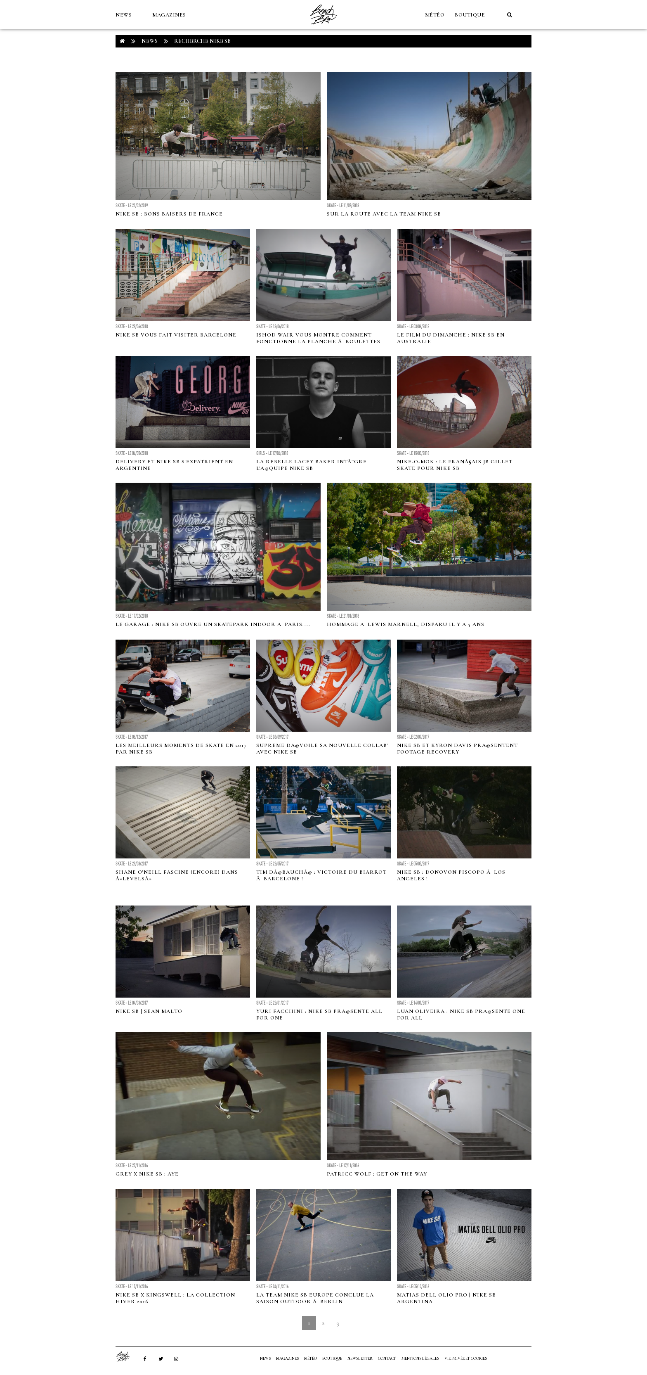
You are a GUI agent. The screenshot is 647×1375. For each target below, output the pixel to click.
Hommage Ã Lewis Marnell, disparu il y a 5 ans (405, 624)
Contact (387, 1358)
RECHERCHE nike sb (202, 41)
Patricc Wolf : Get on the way (377, 1174)
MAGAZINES (169, 15)
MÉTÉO (435, 15)
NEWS (124, 15)
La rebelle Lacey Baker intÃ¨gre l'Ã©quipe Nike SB (311, 465)
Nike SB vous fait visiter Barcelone (176, 335)
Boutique (470, 15)
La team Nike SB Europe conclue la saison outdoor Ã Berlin (315, 1298)
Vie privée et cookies (465, 1358)
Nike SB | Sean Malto (149, 1011)
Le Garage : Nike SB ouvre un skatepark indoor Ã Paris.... (213, 624)
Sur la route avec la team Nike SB (384, 214)
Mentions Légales (420, 1358)
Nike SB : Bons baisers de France (169, 214)
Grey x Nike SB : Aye (147, 1174)
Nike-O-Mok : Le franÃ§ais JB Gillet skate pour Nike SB (454, 465)
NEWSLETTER (360, 1358)
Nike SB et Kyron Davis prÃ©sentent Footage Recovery (457, 748)
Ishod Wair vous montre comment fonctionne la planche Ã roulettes (318, 338)
